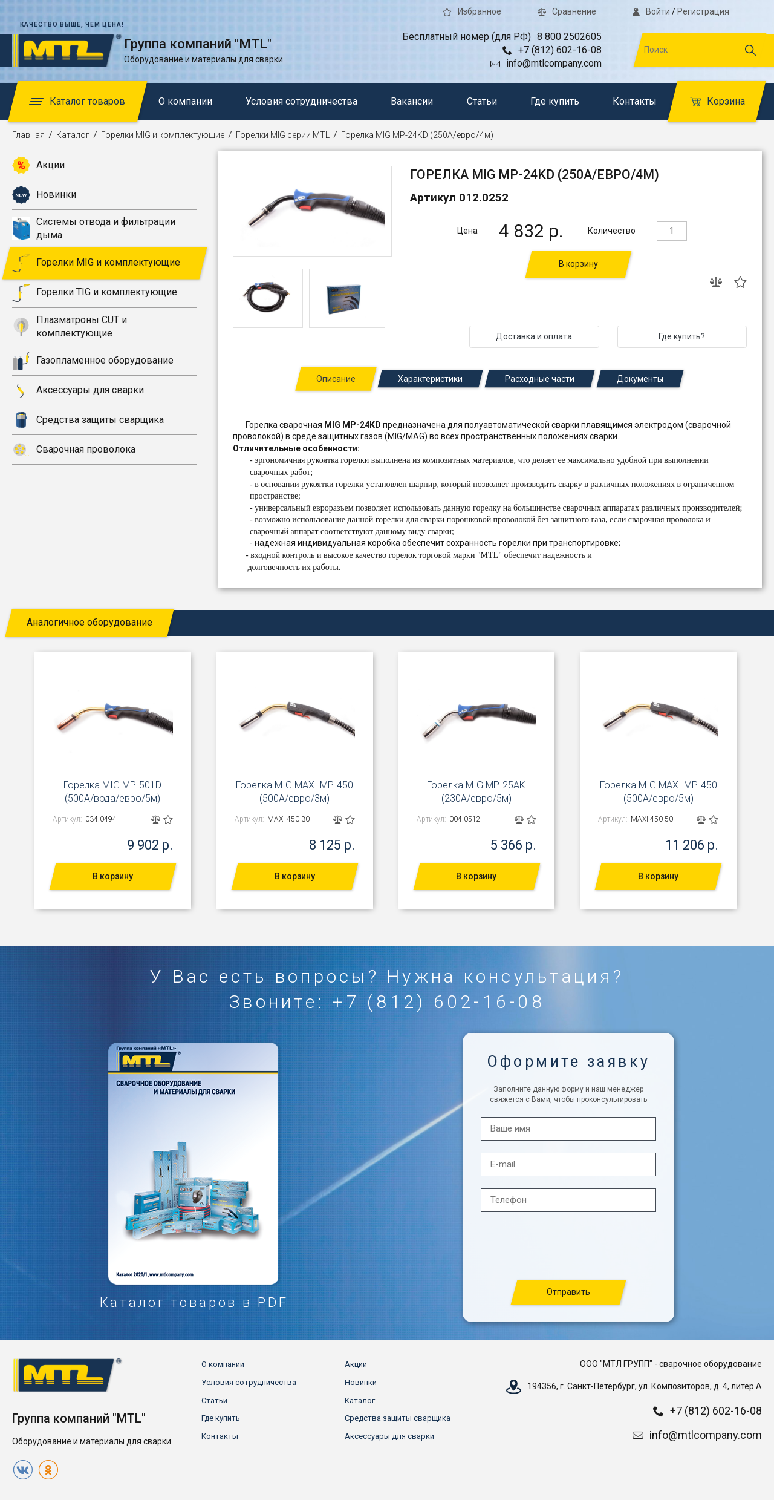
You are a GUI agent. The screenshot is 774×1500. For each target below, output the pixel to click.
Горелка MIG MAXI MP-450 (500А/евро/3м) (294, 791)
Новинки (44, 195)
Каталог (72, 135)
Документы (640, 379)
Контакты (635, 101)
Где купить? (682, 336)
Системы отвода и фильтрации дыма (93, 228)
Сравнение (567, 11)
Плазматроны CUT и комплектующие (69, 326)
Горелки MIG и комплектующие (162, 135)
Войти (651, 11)
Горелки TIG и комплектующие (94, 293)
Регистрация (703, 11)
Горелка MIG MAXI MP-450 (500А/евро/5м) (658, 791)
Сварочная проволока (73, 450)
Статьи (482, 101)
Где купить (554, 101)
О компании (185, 101)
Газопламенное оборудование (93, 361)
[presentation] (569, 1246)
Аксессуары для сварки (78, 390)
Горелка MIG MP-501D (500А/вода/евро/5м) (112, 791)
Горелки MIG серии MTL (283, 135)
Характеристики (430, 379)
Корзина (717, 101)
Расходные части (539, 379)
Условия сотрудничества (301, 101)
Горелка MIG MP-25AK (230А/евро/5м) (476, 791)
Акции (38, 165)
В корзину (578, 264)
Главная (28, 135)
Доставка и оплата (534, 336)
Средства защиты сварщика (88, 420)
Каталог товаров (77, 101)
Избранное (472, 11)
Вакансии (412, 101)
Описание (336, 379)
